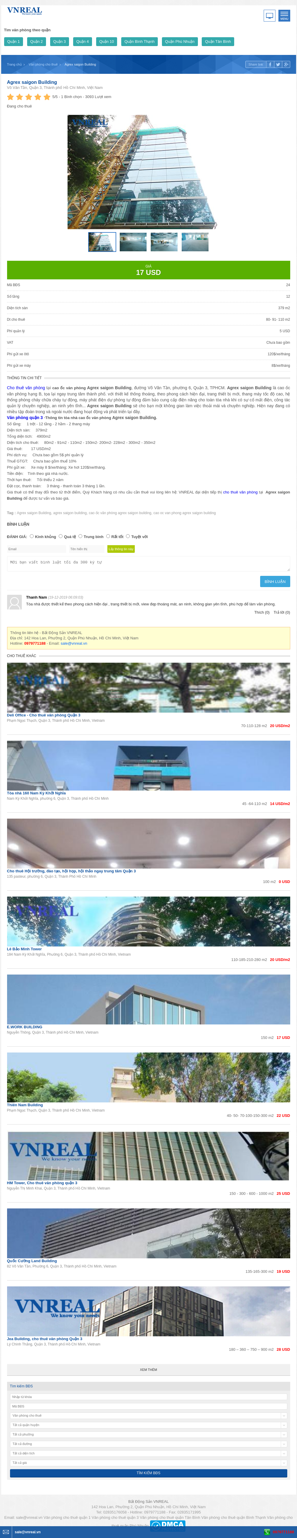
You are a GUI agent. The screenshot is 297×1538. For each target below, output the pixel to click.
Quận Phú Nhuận (180, 41)
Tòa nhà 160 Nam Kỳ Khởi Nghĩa (36, 795)
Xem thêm (148, 1371)
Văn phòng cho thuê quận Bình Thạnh (233, 1519)
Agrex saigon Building (32, 82)
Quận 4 (82, 41)
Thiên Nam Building (25, 1106)
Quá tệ (70, 537)
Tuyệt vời (139, 537)
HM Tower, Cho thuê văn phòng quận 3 (42, 1184)
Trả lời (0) (282, 614)
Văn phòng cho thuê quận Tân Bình (170, 1519)
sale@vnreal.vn (74, 645)
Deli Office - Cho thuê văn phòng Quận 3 (44, 717)
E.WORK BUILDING (24, 1029)
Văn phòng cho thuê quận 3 (115, 1519)
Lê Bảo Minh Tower (24, 951)
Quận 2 (36, 41)
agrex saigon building (70, 513)
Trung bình (94, 537)
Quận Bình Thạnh (139, 41)
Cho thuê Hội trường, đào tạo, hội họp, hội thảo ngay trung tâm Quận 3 (71, 873)
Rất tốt (117, 537)
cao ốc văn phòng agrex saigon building (120, 513)
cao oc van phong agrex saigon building (184, 513)
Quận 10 (106, 41)
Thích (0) (262, 614)
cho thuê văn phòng (240, 492)
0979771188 (283, 1532)
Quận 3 (59, 41)
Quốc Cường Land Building (32, 1262)
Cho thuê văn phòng (26, 387)
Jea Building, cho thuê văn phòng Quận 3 (44, 1340)
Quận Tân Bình (218, 41)
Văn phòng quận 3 (25, 417)
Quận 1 (13, 41)
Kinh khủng (45, 537)
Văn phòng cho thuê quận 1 (67, 1519)
